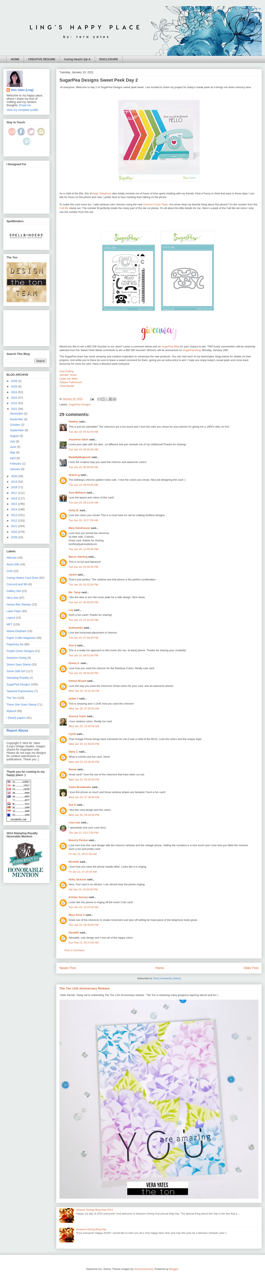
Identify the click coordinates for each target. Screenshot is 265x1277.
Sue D (72, 804)
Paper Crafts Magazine (21, 637)
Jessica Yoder (77, 716)
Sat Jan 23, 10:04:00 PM (83, 889)
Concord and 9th (17, 584)
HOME (15, 59)
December (17, 413)
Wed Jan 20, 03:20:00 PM (84, 761)
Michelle (74, 861)
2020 (14, 476)
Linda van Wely (68, 378)
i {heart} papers (16, 717)
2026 (14, 381)
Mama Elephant (16, 631)
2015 (14, 504)
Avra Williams (77, 492)
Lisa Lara (74, 822)
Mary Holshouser (79, 528)
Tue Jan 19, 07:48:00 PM (83, 637)
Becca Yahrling (78, 556)
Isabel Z (73, 698)
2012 (14, 520)
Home (159, 968)
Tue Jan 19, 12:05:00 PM (83, 549)
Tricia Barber (66, 385)
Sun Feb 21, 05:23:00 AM (84, 942)
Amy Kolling (66, 371)
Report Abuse (17, 730)
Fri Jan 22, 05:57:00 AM (83, 854)
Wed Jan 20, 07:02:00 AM (84, 708)
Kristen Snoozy (79, 897)
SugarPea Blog (170, 346)
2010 (14, 531)
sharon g (74, 474)
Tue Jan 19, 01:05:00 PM (83, 566)
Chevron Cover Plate (155, 204)
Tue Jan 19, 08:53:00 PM (83, 655)
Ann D (72, 645)
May (13, 452)
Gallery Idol (14, 591)
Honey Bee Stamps (19, 604)
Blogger (173, 1268)
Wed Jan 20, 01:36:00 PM (84, 743)
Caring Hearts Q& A (77, 59)
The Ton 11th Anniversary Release (84, 988)
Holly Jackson (77, 879)
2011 (14, 526)
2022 (14, 403)
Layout (11, 617)
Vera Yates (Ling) (22, 90)
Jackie (73, 574)
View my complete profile (22, 110)
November (17, 419)
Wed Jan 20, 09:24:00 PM (84, 814)
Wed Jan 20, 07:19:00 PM (84, 797)
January (15, 469)
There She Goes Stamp (21, 704)
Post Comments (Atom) (167, 978)
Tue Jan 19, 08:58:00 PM (83, 673)
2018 (14, 487)
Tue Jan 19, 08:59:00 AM (83, 467)
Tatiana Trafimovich (70, 382)
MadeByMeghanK (80, 457)
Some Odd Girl (16, 671)
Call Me (63, 208)
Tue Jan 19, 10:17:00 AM (83, 520)
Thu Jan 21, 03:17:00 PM (83, 832)
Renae (73, 769)
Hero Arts (12, 597)
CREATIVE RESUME (41, 59)
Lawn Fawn (14, 611)
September (17, 430)
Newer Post (67, 968)
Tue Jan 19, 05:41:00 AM (83, 431)
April (13, 458)
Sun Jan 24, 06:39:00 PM (84, 924)
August (15, 436)
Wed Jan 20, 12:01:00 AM (84, 690)
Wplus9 (11, 711)
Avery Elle (13, 564)
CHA (10, 571)
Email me (25, 105)
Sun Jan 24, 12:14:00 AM (83, 907)
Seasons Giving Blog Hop (91, 1229)
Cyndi (72, 733)
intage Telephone (101, 193)
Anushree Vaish (79, 439)
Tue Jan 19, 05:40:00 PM (83, 602)
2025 (14, 386)
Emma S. (74, 663)
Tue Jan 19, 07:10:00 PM (83, 620)
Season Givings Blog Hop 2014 (94, 1209)
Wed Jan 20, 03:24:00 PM (84, 779)
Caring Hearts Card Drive (22, 577)
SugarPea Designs (80, 404)
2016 (14, 498)
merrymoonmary (143, 1268)
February (16, 463)
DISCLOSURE (108, 59)
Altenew (12, 557)
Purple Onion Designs (20, 651)
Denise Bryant (77, 680)
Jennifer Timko (68, 374)
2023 (14, 397)
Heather (73, 421)
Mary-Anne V (77, 914)
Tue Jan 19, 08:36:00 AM (83, 449)
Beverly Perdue (78, 840)
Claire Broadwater (80, 787)
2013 (14, 515)
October (15, 424)
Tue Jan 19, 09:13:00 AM (83, 502)
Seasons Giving (16, 657)
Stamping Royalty (18, 677)
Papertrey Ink (15, 644)
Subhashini (76, 627)
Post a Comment (74, 950)
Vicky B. (74, 510)
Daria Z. (73, 751)
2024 (14, 392)
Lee (71, 610)
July (13, 441)
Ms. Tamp (75, 592)
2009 (14, 537)
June (13, 447)
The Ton (12, 697)
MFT (9, 624)
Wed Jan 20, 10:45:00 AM (84, 726)
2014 (14, 509)
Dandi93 (74, 932)
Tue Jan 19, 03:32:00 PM (83, 584)
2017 (14, 493)
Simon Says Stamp (19, 664)
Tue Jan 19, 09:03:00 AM (83, 484)
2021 (14, 408)
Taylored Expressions (20, 691)
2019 (14, 481)
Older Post (250, 968)
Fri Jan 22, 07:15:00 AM (83, 871)
